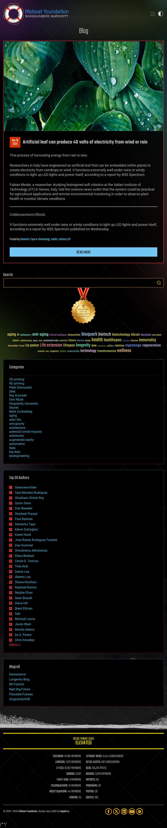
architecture (17, 428)
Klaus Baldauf (24, 556)
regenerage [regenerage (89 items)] (133, 345)
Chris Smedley (25, 640)
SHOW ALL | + (15, 645)
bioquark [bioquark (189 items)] (89, 334)
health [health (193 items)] (97, 340)
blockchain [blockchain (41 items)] (146, 335)
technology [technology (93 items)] (88, 351)
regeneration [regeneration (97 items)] (151, 345)
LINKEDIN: (60, 762)
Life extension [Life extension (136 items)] (51, 345)
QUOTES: (90, 797)
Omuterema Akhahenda (31, 550)
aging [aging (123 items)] (11, 334)
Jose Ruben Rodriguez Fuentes (36, 540)
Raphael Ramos (26, 587)
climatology (44, 239)
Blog (83, 31)
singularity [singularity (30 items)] (54, 351)
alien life (15, 419)
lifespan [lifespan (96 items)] (69, 345)
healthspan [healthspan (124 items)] (112, 340)
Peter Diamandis (20, 387)
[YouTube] (132, 811)
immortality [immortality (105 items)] (147, 340)
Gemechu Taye (27, 239)
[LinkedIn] (124, 811)
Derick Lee (22, 571)
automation (17, 444)
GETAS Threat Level (83, 741)
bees (12, 448)
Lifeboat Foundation (27, 811)
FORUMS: (73, 797)
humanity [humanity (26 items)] (126, 341)
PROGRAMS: (92, 785)
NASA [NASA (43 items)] (94, 345)
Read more (83, 252)
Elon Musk (16, 399)
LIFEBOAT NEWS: (94, 756)
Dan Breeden (23, 508)
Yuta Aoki (21, 566)
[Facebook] (109, 811)
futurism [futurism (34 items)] (80, 341)
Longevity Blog (19, 679)
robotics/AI (64, 239)
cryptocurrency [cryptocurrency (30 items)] (26, 341)
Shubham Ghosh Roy (29, 498)
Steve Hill (21, 603)
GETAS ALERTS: (93, 762)
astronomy (16, 436)
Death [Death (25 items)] (40, 341)
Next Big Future (19, 689)
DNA (12, 391)
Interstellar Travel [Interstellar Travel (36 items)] (16, 346)
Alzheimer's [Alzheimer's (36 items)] (25, 335)
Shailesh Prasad (26, 514)
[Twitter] (116, 811)
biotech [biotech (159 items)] (104, 334)
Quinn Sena (23, 503)
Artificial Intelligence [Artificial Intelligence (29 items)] (58, 335)
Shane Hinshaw (25, 582)
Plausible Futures (21, 694)
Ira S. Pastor (23, 635)
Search (159, 282)
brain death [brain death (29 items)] (156, 335)
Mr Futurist (16, 684)
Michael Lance (25, 619)
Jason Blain (23, 624)
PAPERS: (90, 791)
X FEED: (60, 768)
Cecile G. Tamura (26, 561)
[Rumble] (140, 811)
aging (13, 415)
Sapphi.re (64, 811)
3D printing (16, 379)
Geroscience (17, 674)
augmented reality (21, 440)
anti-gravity (16, 424)
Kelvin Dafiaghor (26, 529)
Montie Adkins (25, 629)
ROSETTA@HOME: (58, 791)
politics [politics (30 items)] (110, 346)
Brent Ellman (23, 608)
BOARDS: (90, 773)
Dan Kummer (24, 545)
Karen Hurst (23, 535)
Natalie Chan (24, 592)
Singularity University (23, 403)
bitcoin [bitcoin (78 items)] (135, 335)
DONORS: (70, 773)
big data (14, 452)
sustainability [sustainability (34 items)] (73, 351)
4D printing (16, 383)
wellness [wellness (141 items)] (124, 350)
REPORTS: (91, 779)
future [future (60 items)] (72, 340)
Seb (17, 614)
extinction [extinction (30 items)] (63, 341)
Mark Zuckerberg (20, 411)
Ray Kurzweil (18, 395)
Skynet (13, 407)
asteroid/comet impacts (25, 431)
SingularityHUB (19, 699)
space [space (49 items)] (63, 351)
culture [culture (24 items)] (35, 341)
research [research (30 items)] (41, 351)
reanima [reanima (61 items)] (119, 345)
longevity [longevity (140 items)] (83, 345)
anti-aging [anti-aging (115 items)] (40, 334)
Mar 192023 (15, 142)
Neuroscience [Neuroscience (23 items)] (102, 346)
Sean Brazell (23, 598)
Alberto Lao (23, 577)
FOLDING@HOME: (59, 785)
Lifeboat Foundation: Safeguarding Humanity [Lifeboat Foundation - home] (74, 13)
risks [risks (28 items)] (47, 351)
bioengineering (19, 456)
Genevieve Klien (25, 487)
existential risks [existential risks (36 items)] (50, 340)
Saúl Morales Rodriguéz (31, 492)
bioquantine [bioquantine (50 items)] (74, 334)
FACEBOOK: (58, 756)
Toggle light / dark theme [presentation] (160, 13)
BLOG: (89, 768)
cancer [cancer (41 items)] (15, 340)
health (54, 239)
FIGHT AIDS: (63, 779)
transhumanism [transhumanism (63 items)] (106, 351)
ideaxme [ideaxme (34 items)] (134, 341)
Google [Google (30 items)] (88, 341)
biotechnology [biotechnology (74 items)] (121, 335)
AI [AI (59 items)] (18, 335)
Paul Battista (24, 519)
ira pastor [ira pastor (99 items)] (32, 345)
